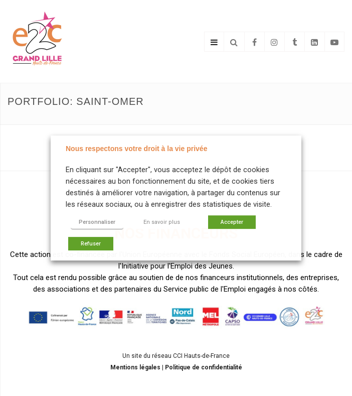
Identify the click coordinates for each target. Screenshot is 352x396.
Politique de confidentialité (203, 367)
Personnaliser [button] (97, 222)
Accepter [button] (232, 222)
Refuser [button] (91, 243)
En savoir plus (161, 222)
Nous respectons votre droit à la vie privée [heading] (136, 149)
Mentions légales (136, 367)
